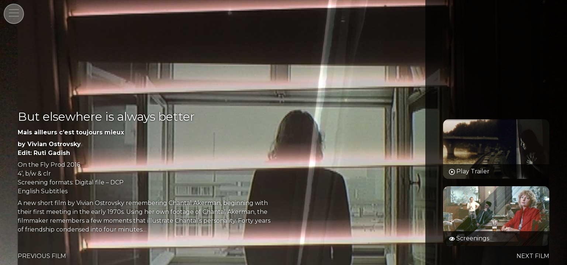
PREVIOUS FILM (42, 255)
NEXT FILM (532, 255)
